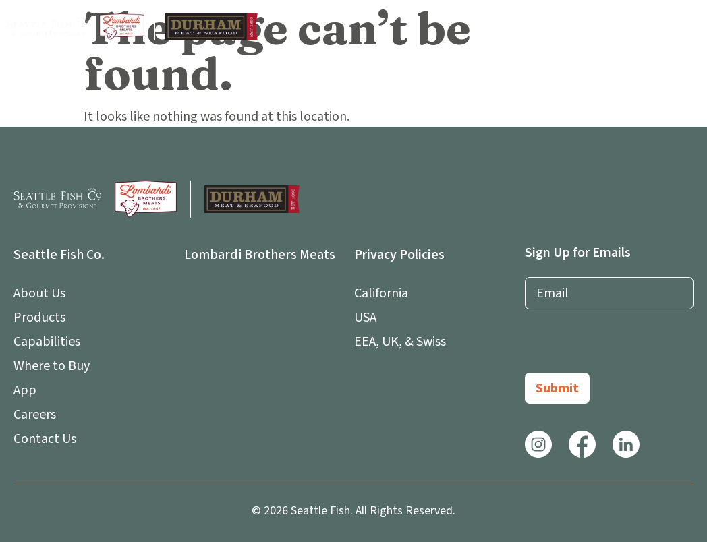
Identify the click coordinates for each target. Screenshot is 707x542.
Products (39, 317)
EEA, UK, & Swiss (400, 341)
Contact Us (44, 438)
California (381, 293)
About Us (42, 293)
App (28, 390)
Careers (34, 414)
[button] (689, 27)
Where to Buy (51, 366)
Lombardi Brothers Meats (259, 254)
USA (365, 317)
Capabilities (46, 341)
